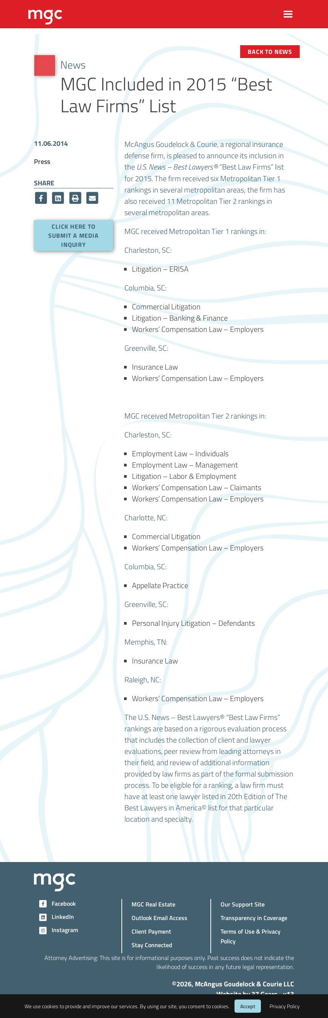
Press (42, 161)
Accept (247, 1006)
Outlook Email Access (159, 917)
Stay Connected (152, 944)
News (73, 64)
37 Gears (264, 994)
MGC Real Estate (153, 904)
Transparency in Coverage (254, 917)
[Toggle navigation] (288, 14)
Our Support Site (243, 904)
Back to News (270, 51)
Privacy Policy (285, 1006)
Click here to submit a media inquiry (73, 235)
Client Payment (151, 931)
